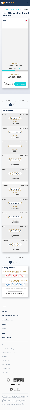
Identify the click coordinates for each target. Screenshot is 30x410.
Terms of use (6, 364)
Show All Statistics (15, 293)
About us (4, 356)
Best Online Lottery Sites (10, 315)
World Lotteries (7, 320)
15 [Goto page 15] (19, 262)
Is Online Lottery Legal (8, 353)
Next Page (21, 100)
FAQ (3, 345)
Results (12, 9)
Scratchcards (6, 337)
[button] (27, 3)
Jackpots (5, 324)
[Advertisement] (15, 45)
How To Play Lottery (8, 349)
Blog (3, 333)
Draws (4, 329)
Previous (8, 100)
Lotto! (17, 9)
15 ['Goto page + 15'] (19, 105)
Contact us (5, 360)
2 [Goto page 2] (13, 105)
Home (6, 9)
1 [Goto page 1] (10, 105)
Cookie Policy (6, 368)
